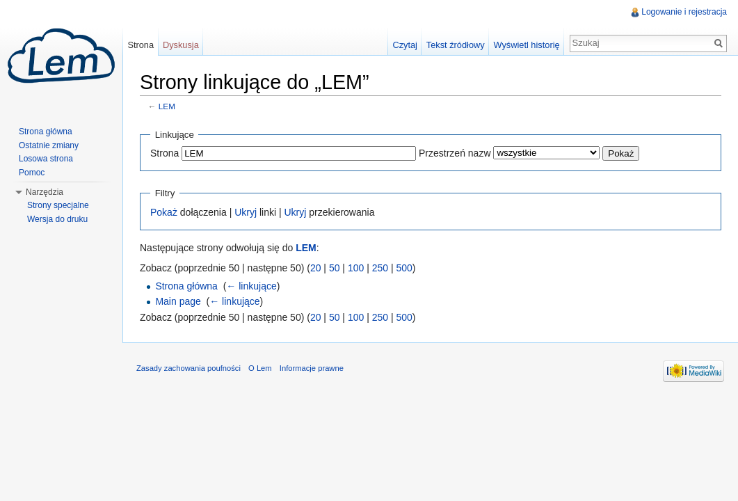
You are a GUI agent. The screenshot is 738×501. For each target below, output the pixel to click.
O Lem (260, 368)
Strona (164, 153)
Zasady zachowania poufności (188, 368)
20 (315, 267)
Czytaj (404, 45)
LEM (167, 106)
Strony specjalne (58, 205)
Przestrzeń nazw (454, 153)
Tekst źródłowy (455, 45)
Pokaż (163, 212)
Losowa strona (46, 159)
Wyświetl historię (526, 45)
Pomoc (32, 172)
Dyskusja (181, 45)
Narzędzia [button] (44, 192)
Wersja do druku (57, 219)
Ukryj (245, 212)
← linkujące (251, 286)
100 (356, 267)
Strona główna (186, 286)
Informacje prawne (312, 368)
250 (380, 267)
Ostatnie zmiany (49, 145)
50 (334, 267)
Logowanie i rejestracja (684, 12)
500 (404, 267)
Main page (177, 301)
